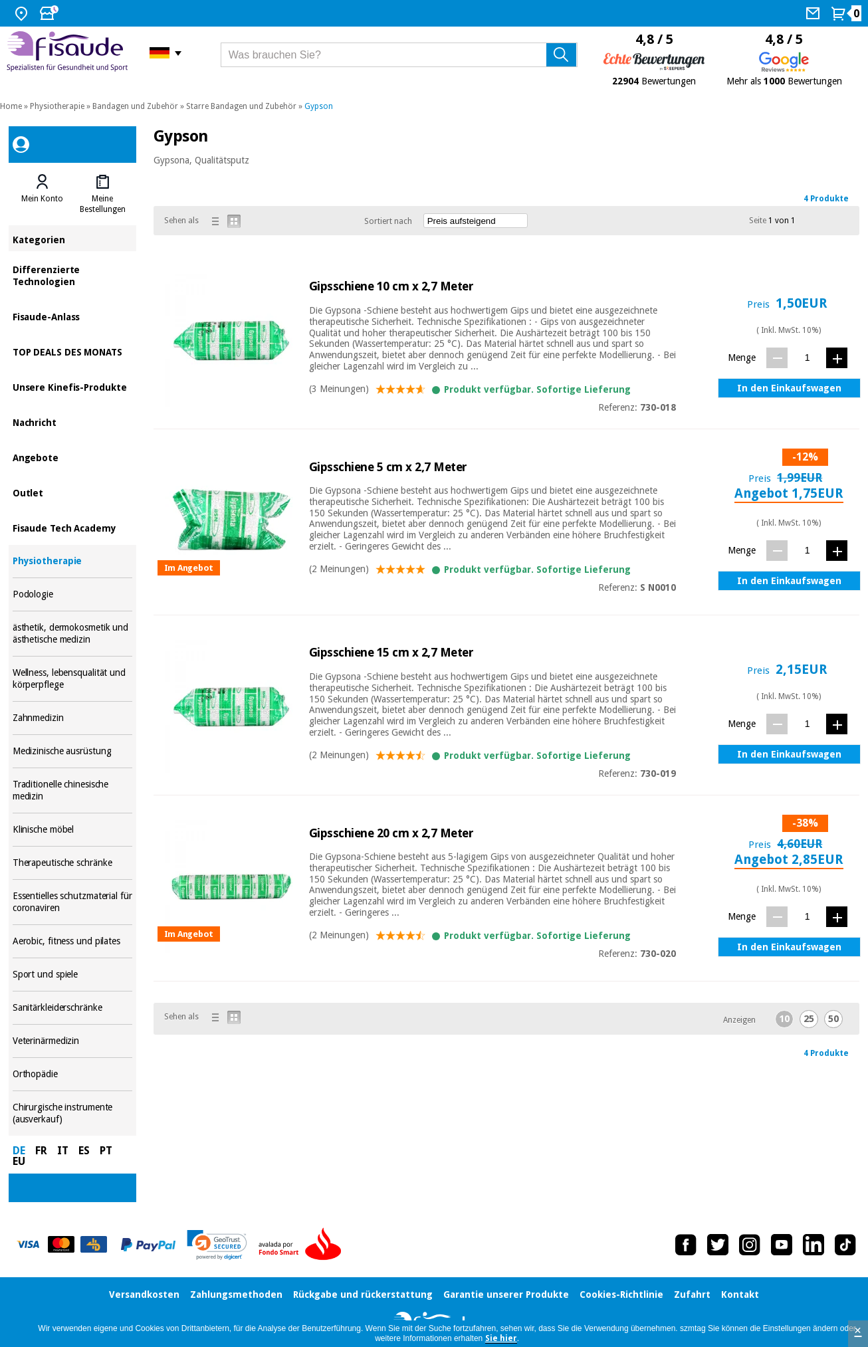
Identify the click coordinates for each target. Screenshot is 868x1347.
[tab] (42, 194)
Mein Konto (42, 198)
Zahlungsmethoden (236, 1294)
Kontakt (740, 1294)
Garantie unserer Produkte (506, 1294)
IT (62, 1150)
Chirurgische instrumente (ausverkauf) (72, 1113)
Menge (742, 357)
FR (41, 1150)
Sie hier (501, 1338)
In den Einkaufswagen (789, 388)
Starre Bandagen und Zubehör (241, 106)
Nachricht (72, 421)
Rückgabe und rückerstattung (363, 1294)
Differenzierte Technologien (72, 274)
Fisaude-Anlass (72, 316)
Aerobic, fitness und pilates (72, 941)
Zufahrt (692, 1294)
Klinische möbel (72, 829)
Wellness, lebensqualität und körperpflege (72, 679)
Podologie (72, 594)
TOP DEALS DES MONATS (72, 351)
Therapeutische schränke (72, 863)
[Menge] (807, 357)
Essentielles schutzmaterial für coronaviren (72, 902)
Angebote (72, 456)
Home (11, 106)
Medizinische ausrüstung (72, 751)
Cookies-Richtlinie (621, 1294)
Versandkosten (144, 1294)
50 (833, 1018)
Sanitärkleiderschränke (72, 1007)
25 (809, 1018)
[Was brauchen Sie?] (399, 55)
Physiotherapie (57, 106)
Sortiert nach (388, 221)
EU (19, 1161)
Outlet (72, 492)
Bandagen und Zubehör (135, 106)
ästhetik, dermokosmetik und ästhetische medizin (72, 633)
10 (784, 1018)
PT (106, 1150)
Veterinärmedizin (72, 1041)
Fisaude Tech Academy (72, 527)
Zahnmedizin (72, 718)
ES (84, 1150)
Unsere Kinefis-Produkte (72, 386)
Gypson (318, 106)
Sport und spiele (72, 974)
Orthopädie (72, 1074)
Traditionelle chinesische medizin (72, 790)
